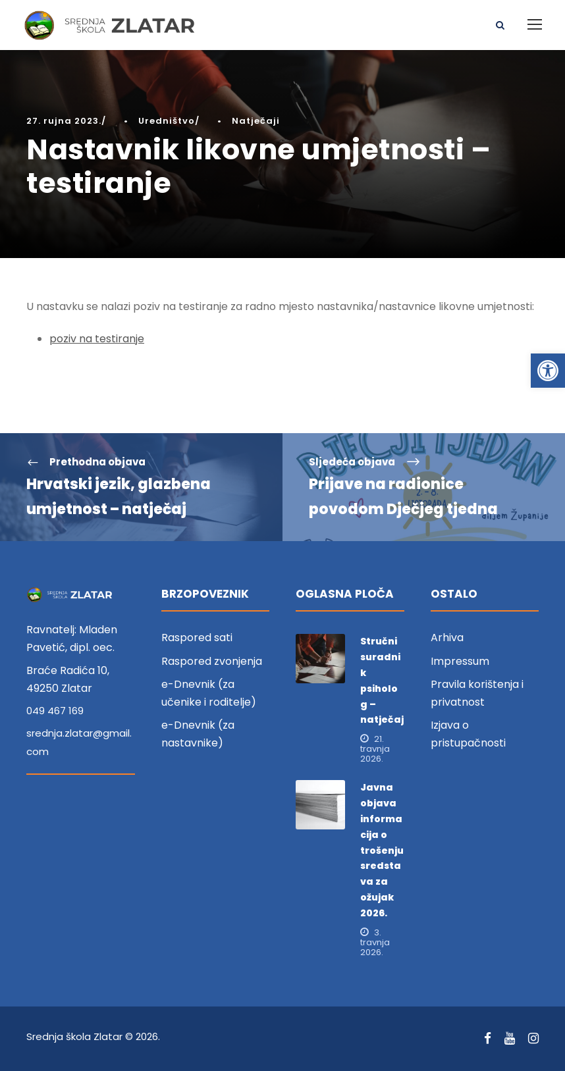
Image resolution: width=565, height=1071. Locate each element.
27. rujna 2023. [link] (63, 121)
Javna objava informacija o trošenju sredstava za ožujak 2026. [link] (382, 850)
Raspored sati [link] (196, 637)
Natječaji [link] (256, 121)
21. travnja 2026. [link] (375, 749)
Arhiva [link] (447, 637)
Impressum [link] (460, 661)
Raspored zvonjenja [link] (211, 661)
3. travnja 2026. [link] (375, 942)
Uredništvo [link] (166, 121)
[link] (548, 370)
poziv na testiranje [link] (96, 338)
